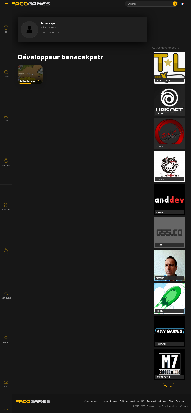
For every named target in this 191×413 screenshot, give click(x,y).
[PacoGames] (32, 401)
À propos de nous (109, 401)
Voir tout (168, 386)
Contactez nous (91, 401)
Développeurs (182, 401)
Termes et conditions (156, 401)
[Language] (184, 4)
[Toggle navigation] (7, 4)
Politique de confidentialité (132, 401)
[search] (175, 3)
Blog (171, 401)
